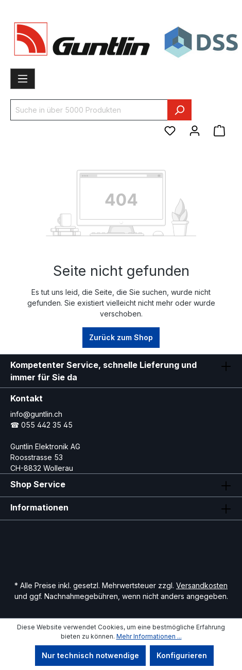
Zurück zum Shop (121, 337)
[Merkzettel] (170, 130)
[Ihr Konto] (194, 130)
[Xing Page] (164, 541)
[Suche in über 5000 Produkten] (89, 109)
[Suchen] (179, 109)
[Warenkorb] (219, 130)
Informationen (39, 507)
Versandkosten (202, 585)
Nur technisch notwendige (90, 655)
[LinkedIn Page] (133, 541)
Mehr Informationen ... (149, 636)
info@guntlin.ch (36, 414)
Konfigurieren (182, 655)
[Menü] (22, 78)
